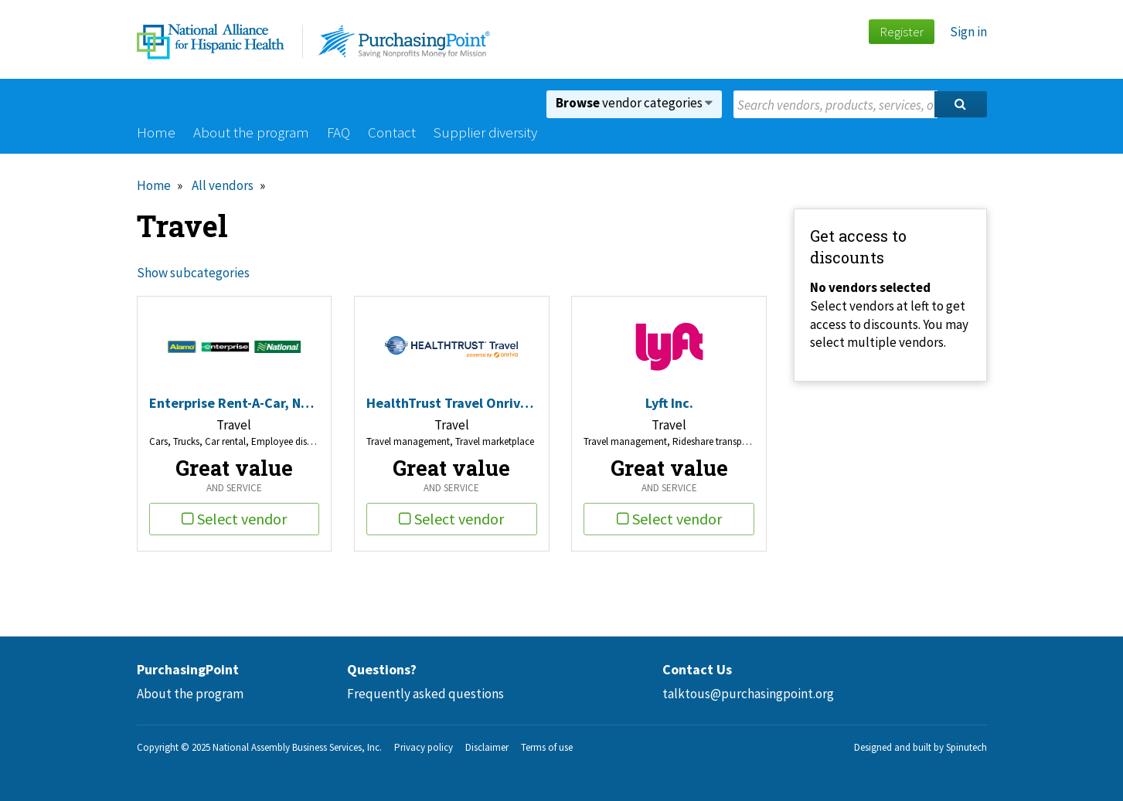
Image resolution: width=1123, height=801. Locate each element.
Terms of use (547, 747)
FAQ (338, 132)
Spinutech (966, 747)
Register (902, 31)
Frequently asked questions (425, 693)
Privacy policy (423, 747)
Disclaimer (487, 747)
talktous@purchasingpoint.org (748, 693)
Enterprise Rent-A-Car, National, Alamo (234, 403)
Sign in (968, 31)
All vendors (223, 185)
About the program (251, 132)
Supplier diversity (485, 132)
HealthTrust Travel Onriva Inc (451, 403)
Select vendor (234, 518)
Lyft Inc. (669, 403)
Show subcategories (193, 272)
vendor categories (634, 102)
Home (156, 132)
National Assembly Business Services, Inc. (297, 747)
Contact (392, 132)
